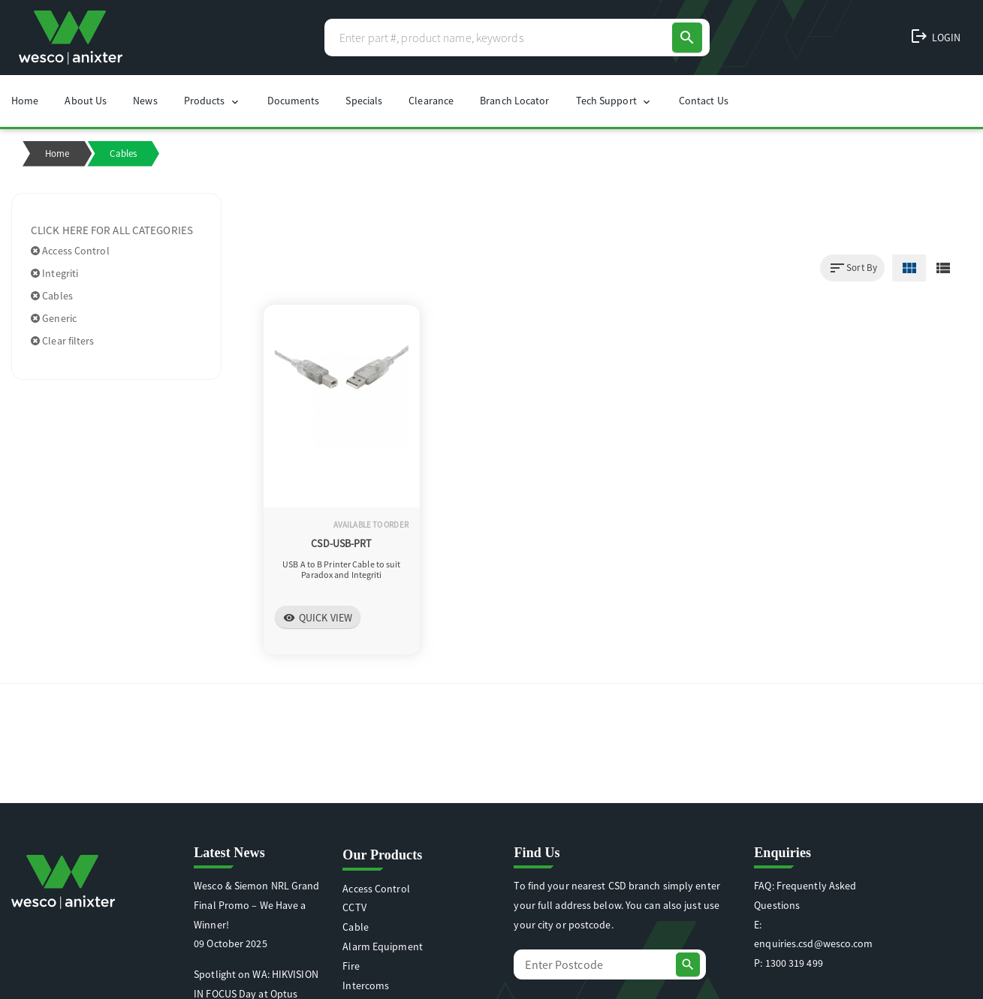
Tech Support (614, 101)
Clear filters (63, 341)
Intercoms (365, 985)
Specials (363, 100)
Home (24, 100)
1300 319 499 (794, 963)
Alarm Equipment (382, 946)
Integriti (54, 273)
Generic (54, 318)
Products (212, 101)
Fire (350, 966)
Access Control (70, 250)
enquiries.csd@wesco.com (813, 943)
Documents (293, 100)
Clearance (431, 100)
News (145, 100)
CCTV (354, 907)
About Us (86, 100)
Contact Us (703, 100)
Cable (355, 927)
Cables (52, 295)
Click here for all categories (112, 230)
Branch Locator (514, 100)
